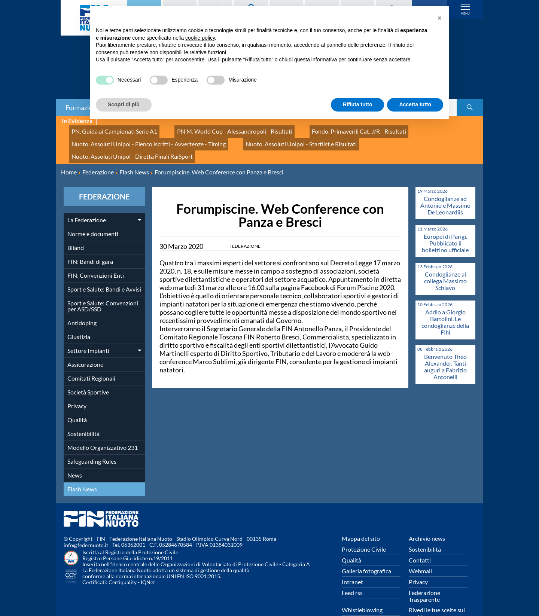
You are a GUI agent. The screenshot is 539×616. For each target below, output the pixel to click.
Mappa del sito (361, 517)
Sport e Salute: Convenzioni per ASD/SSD (102, 285)
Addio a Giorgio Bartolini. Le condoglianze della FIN (445, 301)
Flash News (82, 468)
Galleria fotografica (366, 550)
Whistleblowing (362, 588)
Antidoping (82, 301)
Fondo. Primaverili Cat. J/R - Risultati (324, 129)
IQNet (148, 561)
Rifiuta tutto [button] (357, 104)
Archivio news (427, 517)
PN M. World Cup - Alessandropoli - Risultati (214, 129)
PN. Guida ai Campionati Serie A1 (108, 129)
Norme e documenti (92, 212)
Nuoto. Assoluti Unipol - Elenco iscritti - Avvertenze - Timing (139, 137)
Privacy (76, 384)
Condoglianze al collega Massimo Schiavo (445, 260)
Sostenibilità (83, 412)
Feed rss (352, 571)
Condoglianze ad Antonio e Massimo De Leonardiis (445, 184)
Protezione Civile (364, 528)
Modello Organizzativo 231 (102, 426)
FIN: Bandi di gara (90, 240)
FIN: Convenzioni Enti (95, 254)
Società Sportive (88, 371)
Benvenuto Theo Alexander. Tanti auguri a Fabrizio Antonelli (445, 345)
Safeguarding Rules (91, 440)
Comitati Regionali (91, 357)
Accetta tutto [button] (415, 104)
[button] (439, 18)
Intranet (352, 560)
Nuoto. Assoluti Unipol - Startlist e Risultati (274, 137)
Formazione (83, 107)
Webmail (420, 550)
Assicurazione (85, 343)
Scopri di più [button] (124, 104)
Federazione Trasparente (424, 575)
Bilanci (76, 226)
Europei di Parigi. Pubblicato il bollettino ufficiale (445, 222)
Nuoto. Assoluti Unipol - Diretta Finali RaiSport (393, 137)
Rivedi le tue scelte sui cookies (437, 592)
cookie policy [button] (200, 38)
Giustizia (78, 315)
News (74, 454)
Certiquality (123, 561)
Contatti (420, 539)
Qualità (77, 398)
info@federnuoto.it (86, 524)
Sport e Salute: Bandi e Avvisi (104, 268)
